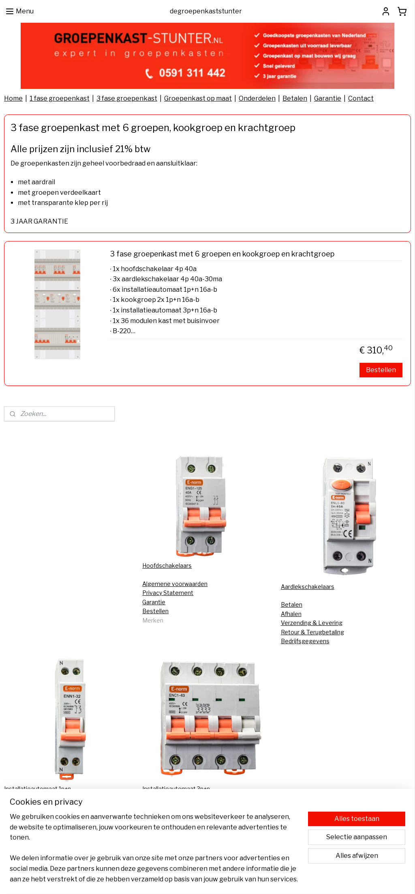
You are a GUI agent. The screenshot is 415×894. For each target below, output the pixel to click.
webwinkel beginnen (231, 879)
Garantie (327, 98)
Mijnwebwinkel (297, 879)
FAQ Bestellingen (27, 815)
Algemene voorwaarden (175, 583)
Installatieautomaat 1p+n (37, 788)
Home (13, 98)
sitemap (189, 879)
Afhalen (291, 613)
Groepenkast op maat (198, 98)
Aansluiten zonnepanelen (38, 824)
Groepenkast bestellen (173, 815)
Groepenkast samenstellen (179, 824)
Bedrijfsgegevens (305, 641)
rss (204, 879)
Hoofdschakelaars (167, 565)
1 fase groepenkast (60, 98)
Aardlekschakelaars (307, 586)
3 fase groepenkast (126, 98)
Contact (361, 98)
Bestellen (381, 370)
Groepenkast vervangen (175, 806)
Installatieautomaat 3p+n (176, 788)
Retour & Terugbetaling (312, 632)
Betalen (294, 98)
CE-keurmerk (22, 806)
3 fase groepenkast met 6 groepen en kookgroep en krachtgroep (222, 254)
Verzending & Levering (311, 622)
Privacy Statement (167, 592)
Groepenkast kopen (169, 834)
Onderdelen (257, 98)
